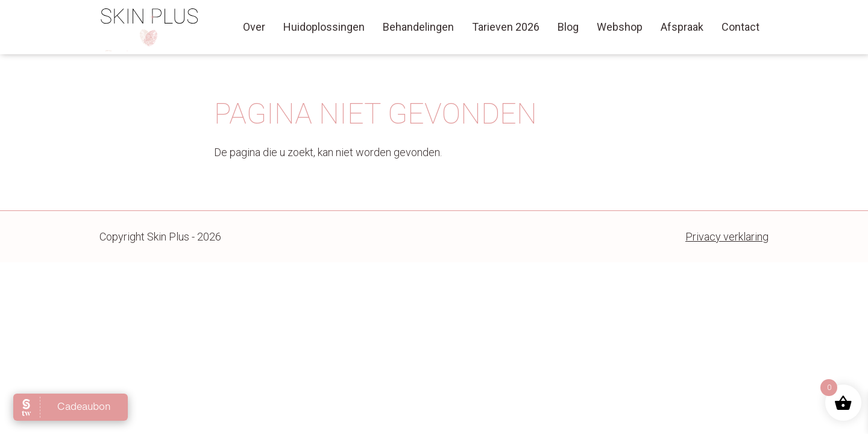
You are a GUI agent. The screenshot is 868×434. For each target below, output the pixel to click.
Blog (568, 26)
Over (254, 26)
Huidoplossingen (324, 26)
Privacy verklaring (727, 236)
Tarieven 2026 (505, 26)
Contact (741, 26)
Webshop (620, 26)
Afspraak (682, 26)
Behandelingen (418, 26)
